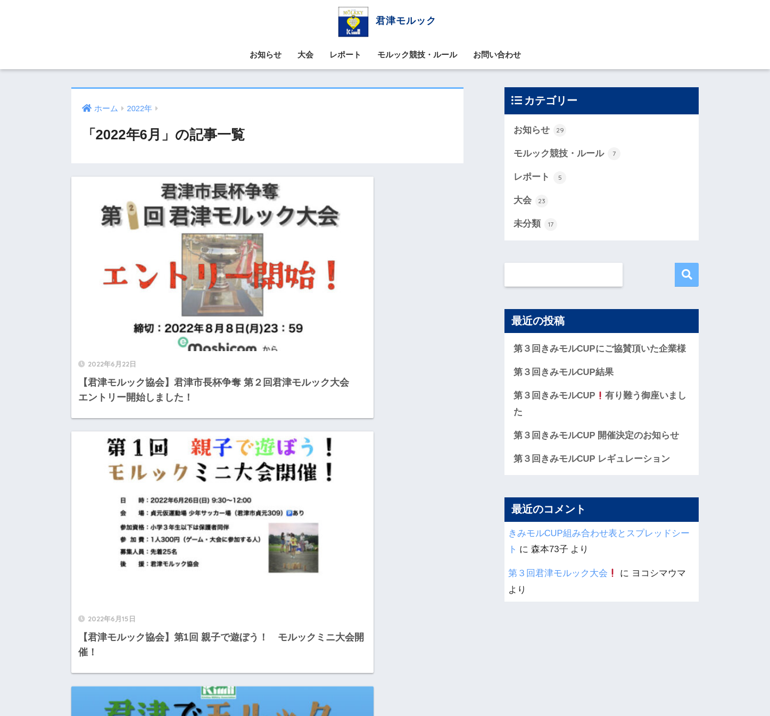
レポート (345, 54)
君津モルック (385, 20)
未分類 (536, 225)
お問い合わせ (497, 54)
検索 (687, 276)
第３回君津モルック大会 (562, 576)
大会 (305, 54)
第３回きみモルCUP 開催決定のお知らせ (597, 437)
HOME (385, 665)
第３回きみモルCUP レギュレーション (592, 461)
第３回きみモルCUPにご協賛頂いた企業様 (600, 350)
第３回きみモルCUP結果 (564, 374)
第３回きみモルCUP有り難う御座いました (601, 406)
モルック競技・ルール (417, 54)
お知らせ (265, 54)
